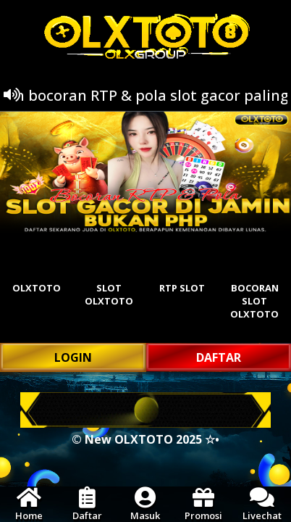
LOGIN (73, 357)
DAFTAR (218, 357)
